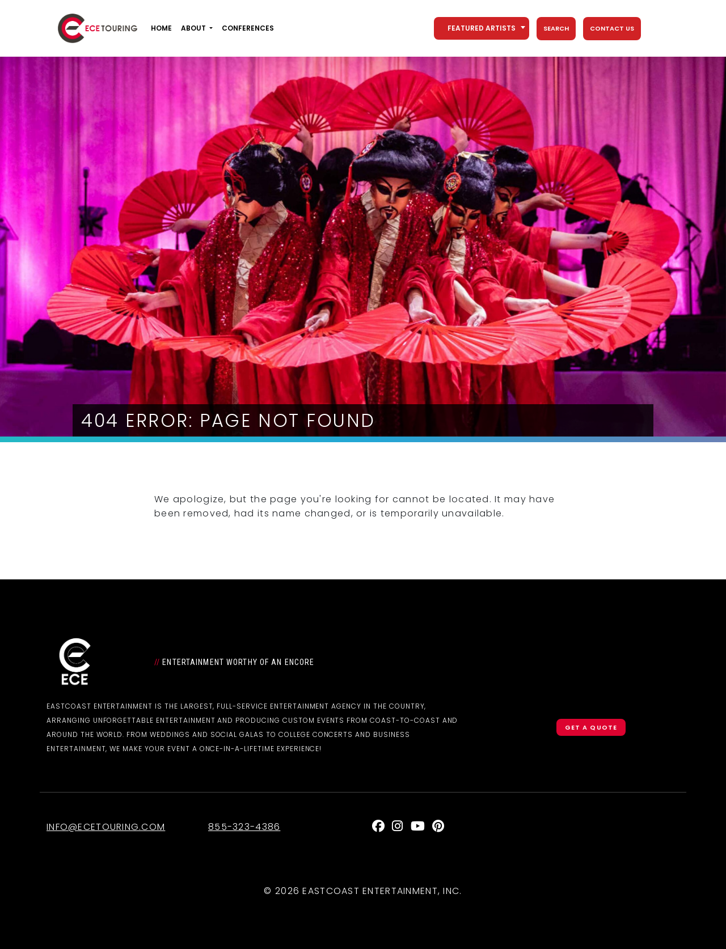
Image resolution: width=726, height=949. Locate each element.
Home (161, 28)
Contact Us (612, 28)
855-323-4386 (244, 826)
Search (556, 28)
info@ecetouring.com (106, 826)
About (193, 28)
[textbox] (481, 28)
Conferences (248, 28)
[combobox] (481, 28)
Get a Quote (591, 727)
